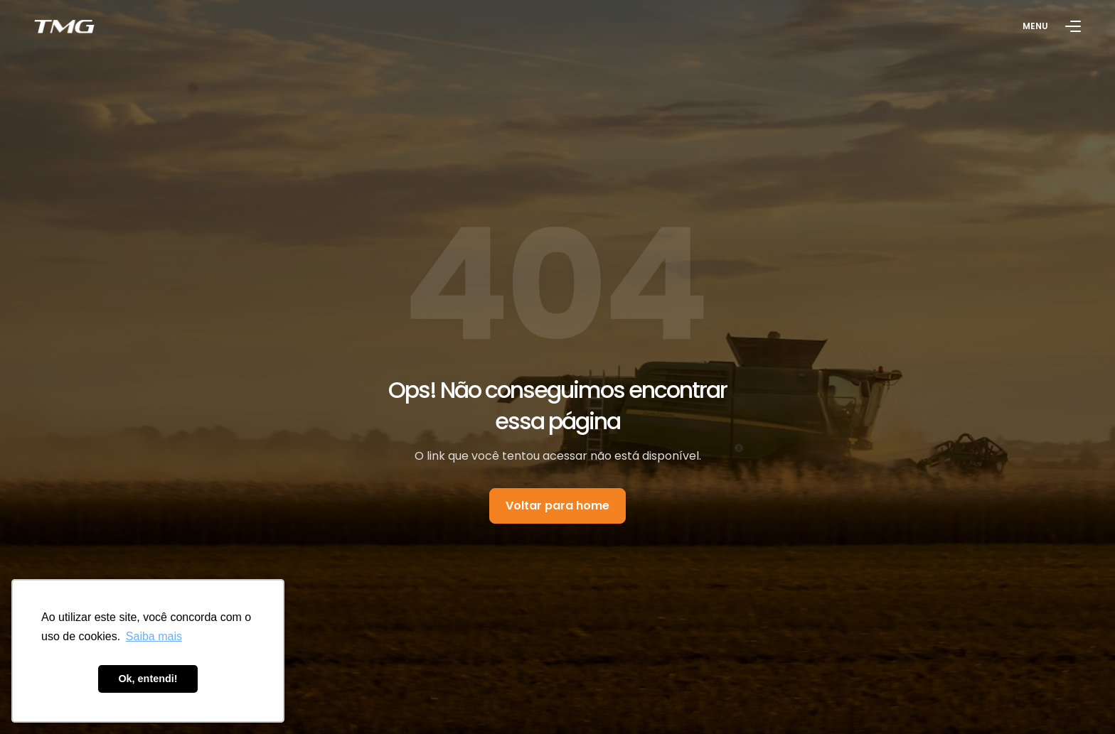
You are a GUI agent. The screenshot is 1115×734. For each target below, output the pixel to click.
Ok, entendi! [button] (147, 678)
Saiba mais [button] (154, 636)
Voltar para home (557, 505)
